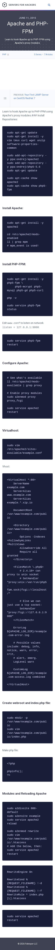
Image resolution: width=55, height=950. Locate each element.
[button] (5, 54)
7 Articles (48, 54)
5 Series (38, 54)
